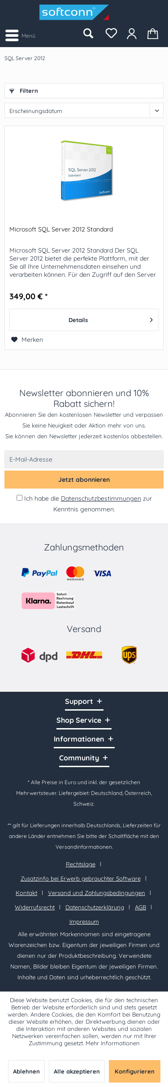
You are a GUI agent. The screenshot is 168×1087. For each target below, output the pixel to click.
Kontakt (26, 892)
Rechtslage (80, 864)
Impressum (84, 921)
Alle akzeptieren (77, 1071)
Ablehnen (26, 1071)
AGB (140, 907)
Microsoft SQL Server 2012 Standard (61, 229)
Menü (20, 34)
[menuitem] (20, 35)
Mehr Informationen (113, 1043)
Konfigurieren (135, 1071)
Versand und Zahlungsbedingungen (96, 892)
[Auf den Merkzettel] (27, 339)
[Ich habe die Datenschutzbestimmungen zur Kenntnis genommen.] (19, 498)
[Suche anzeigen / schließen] (88, 34)
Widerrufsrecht (35, 907)
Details (111, 318)
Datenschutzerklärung (94, 907)
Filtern (23, 90)
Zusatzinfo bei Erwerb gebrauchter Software (81, 878)
